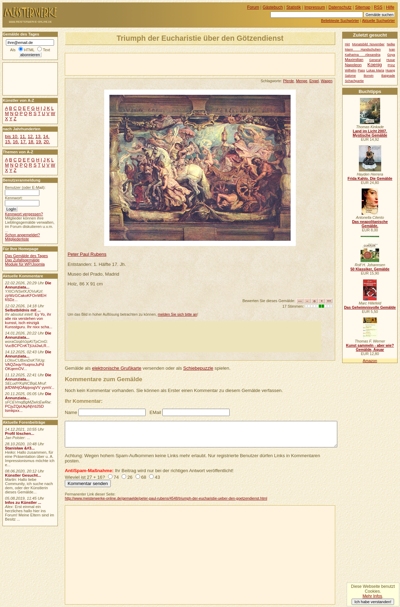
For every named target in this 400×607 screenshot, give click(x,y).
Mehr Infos (372, 596)
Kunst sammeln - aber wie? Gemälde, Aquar (370, 347)
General (374, 60)
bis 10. (11, 136)
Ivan (392, 49)
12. (31, 136)
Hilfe (390, 7)
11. (23, 136)
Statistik (293, 7)
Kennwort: (14, 198)
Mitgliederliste (17, 239)
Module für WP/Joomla (25, 264)
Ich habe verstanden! (372, 602)
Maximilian (354, 59)
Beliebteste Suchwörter (340, 20)
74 (116, 477)
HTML (29, 50)
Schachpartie (354, 81)
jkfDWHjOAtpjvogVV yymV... (29, 387)
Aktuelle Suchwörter (378, 20)
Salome (350, 75)
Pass (361, 70)
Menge (301, 81)
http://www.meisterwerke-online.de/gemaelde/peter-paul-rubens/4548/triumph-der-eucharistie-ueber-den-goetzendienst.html (166, 498)
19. (39, 141)
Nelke (391, 44)
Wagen (326, 81)
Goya (391, 54)
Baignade (388, 75)
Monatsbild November (368, 44)
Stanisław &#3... (19, 448)
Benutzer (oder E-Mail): (25, 187)
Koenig (375, 64)
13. (38, 136)
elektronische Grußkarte (116, 368)
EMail (155, 412)
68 (143, 477)
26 (129, 477)
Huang (390, 70)
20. (47, 141)
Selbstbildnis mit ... (23, 310)
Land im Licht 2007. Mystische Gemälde (370, 133)
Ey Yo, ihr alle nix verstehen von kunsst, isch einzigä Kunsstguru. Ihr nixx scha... (28, 320)
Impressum (315, 7)
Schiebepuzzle (198, 368)
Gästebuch (273, 7)
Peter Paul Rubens (87, 254)
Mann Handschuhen (363, 49)
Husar (390, 60)
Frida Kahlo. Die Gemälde (369, 178)
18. (31, 141)
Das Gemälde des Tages (26, 256)
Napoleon (353, 65)
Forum (253, 7)
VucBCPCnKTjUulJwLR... (27, 346)
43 (157, 477)
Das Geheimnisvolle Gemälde (370, 307)
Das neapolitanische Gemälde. (370, 224)
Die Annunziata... (28, 285)
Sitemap (362, 7)
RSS (378, 7)
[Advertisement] (146, 63)
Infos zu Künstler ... (23, 502)
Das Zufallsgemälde (22, 260)
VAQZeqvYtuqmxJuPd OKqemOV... (24, 366)
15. (8, 141)
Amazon (370, 361)
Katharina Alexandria (362, 54)
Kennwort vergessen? (24, 214)
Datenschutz (340, 7)
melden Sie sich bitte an (177, 314)
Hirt (347, 44)
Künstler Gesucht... (23, 475)
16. (16, 141)
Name (71, 412)
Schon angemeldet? (22, 235)
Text (46, 50)
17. (24, 141)
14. (46, 136)
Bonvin (369, 75)
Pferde (288, 81)
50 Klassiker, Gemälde (370, 269)
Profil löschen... (19, 433)
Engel (314, 81)
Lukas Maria (375, 70)
